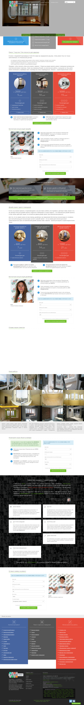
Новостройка (6, 639)
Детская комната (35, 646)
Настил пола (62, 632)
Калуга (57, 692)
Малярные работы (63, 636)
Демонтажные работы (64, 643)
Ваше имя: (41, 154)
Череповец (54, 697)
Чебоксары (71, 696)
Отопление (62, 655)
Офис (4, 655)
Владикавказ (55, 690)
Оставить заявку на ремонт (28, 607)
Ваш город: (47, 462)
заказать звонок (49, 683)
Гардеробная (34, 650)
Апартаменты (6, 643)
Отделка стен (62, 630)
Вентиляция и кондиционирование (67, 659)
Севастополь (53, 694)
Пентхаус (5, 648)
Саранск (48, 694)
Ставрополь (68, 694)
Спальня (33, 636)
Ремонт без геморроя (31, 4)
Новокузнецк (65, 693)
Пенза (72, 693)
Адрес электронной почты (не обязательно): (47, 164)
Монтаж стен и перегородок (66, 652)
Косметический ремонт (9, 630)
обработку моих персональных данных (62, 170)
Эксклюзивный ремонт (8, 634)
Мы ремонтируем (42, 4)
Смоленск (64, 694)
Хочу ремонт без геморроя (70, 42)
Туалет (33, 632)
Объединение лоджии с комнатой (67, 648)
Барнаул (66, 689)
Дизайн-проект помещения (37, 655)
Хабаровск (67, 696)
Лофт (4, 646)
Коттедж (5, 650)
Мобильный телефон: (43, 159)
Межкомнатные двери (64, 650)
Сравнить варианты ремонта (42, 123)
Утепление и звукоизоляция (66, 661)
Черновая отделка (63, 646)
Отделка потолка (63, 634)
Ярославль (64, 697)
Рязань (45, 694)
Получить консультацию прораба (55, 173)
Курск (64, 692)
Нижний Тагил (59, 693)
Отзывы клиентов (44, 2)
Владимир (60, 690)
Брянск (45, 690)
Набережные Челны (52, 693)
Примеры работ (54, 2)
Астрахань (63, 689)
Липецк (66, 692)
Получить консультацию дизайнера (55, 321)
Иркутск (48, 692)
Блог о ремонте (29, 688)
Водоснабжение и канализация (67, 657)
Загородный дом (7, 652)
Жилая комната (35, 634)
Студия (5, 641)
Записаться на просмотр (58, 470)
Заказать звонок (76, 703)
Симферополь (58, 694)
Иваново (72, 690)
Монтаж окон (62, 664)
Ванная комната (35, 630)
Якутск (60, 697)
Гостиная (33, 641)
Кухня (32, 639)
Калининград (53, 692)
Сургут (72, 694)
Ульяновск (62, 696)
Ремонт (28, 2)
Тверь (45, 696)
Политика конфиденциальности (14, 701)
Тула (55, 696)
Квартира (5, 636)
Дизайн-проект (35, 2)
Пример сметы (20, 112)
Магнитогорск (71, 692)
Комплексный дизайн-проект (10, 659)
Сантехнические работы (65, 641)
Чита (57, 697)
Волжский (64, 690)
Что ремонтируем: (15, 599)
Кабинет (33, 643)
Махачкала (46, 693)
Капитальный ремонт (8, 632)
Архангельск (58, 689)
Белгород (71, 689)
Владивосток (49, 690)
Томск (52, 696)
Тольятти (48, 696)
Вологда (68, 690)
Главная (27, 676)
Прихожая (33, 652)
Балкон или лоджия (36, 648)
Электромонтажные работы (66, 639)
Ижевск (45, 692)
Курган (61, 692)
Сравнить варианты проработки (42, 271)
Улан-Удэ (58, 696)
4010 (47, 701)
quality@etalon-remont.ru (57, 684)
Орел (69, 693)
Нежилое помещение (8, 657)
